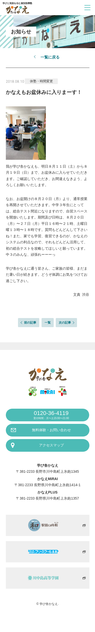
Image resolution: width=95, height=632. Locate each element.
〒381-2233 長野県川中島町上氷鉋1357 (47, 498)
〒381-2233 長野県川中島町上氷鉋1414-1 (47, 485)
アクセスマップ (51, 445)
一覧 (48, 322)
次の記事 (65, 322)
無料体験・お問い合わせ (51, 430)
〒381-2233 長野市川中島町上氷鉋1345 (47, 471)
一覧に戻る (50, 57)
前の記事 (30, 322)
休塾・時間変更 (41, 81)
